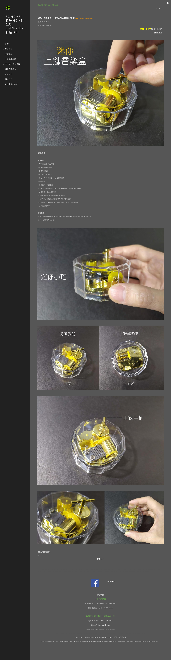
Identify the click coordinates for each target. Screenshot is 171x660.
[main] (100, 6)
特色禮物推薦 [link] (10, 59)
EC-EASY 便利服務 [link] (12, 64)
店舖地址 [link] (8, 74)
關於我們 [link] (8, 79)
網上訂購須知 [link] (10, 69)
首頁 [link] (7, 44)
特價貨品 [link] (8, 54)
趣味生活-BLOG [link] (11, 84)
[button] (168, 3)
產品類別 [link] (8, 49)
